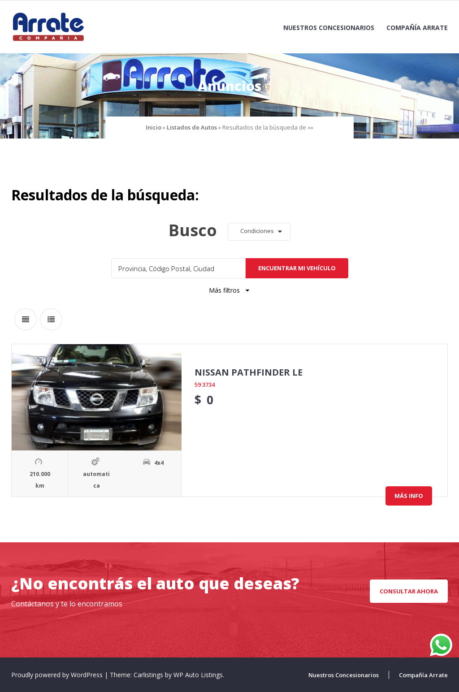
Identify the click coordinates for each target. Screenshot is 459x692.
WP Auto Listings (198, 674)
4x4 (159, 463)
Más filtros (230, 290)
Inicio (153, 127)
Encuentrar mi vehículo (297, 268)
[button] (259, 232)
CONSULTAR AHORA (409, 591)
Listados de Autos (192, 127)
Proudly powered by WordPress (57, 674)
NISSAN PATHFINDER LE (249, 372)
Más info (408, 496)
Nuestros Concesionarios (328, 27)
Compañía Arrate (417, 27)
